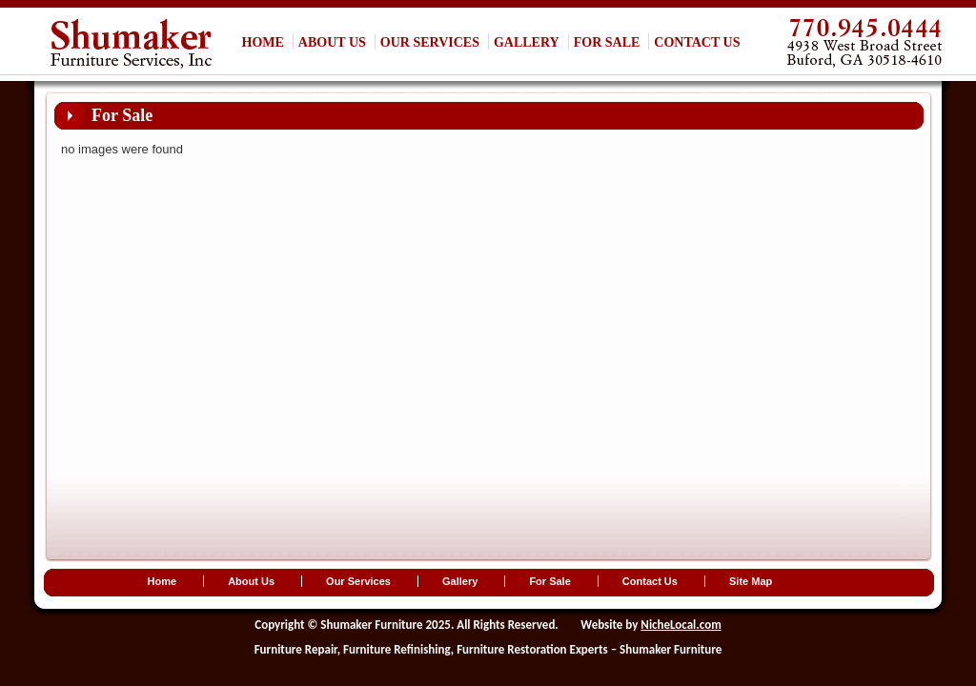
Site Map (750, 581)
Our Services (429, 42)
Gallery (526, 42)
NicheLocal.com (680, 624)
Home (263, 42)
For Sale (607, 42)
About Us (332, 42)
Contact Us (697, 42)
